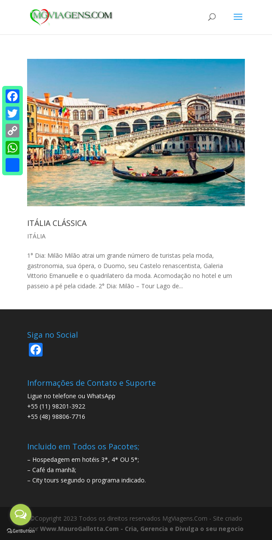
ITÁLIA (36, 236)
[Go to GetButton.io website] (20, 531)
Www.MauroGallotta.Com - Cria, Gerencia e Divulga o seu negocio (142, 529)
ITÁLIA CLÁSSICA (57, 223)
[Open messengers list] (20, 514)
